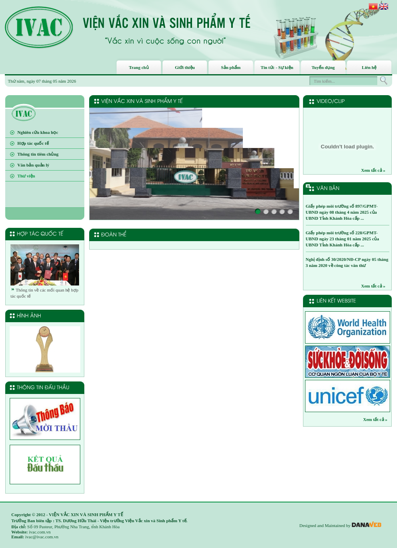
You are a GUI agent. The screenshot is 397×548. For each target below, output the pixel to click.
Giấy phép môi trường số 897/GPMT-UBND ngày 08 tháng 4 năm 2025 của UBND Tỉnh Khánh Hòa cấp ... (342, 212)
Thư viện (26, 175)
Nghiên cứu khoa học (37, 132)
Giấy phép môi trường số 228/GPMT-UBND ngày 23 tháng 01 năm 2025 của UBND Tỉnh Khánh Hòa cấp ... (342, 238)
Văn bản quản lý (33, 165)
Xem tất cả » (373, 170)
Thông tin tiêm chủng (38, 154)
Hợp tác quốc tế (33, 143)
